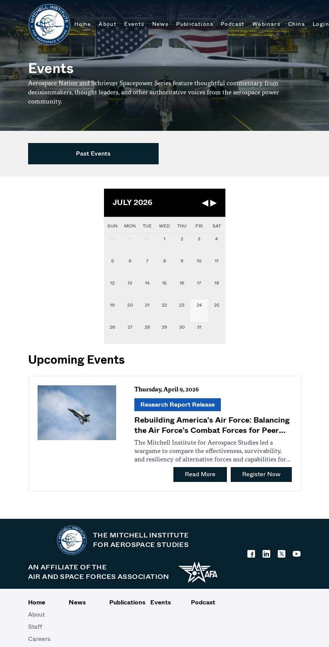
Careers (39, 638)
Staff (35, 626)
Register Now (261, 474)
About (36, 614)
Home (36, 602)
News (77, 602)
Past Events (93, 153)
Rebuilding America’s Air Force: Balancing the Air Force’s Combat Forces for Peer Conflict (212, 431)
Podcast (203, 602)
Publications (123, 602)
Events (160, 602)
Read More (200, 474)
